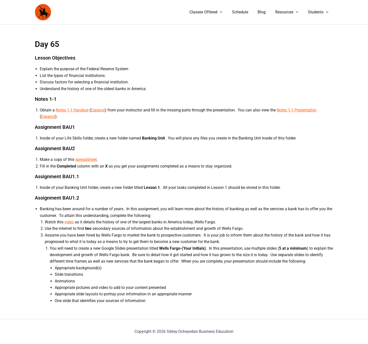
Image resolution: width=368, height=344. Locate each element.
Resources (289, 12)
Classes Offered (213, 12)
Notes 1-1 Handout (72, 110)
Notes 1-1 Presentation (297, 110)
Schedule (246, 12)
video (69, 222)
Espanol (98, 110)
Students (319, 12)
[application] (227, 12)
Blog (266, 12)
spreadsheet (86, 159)
